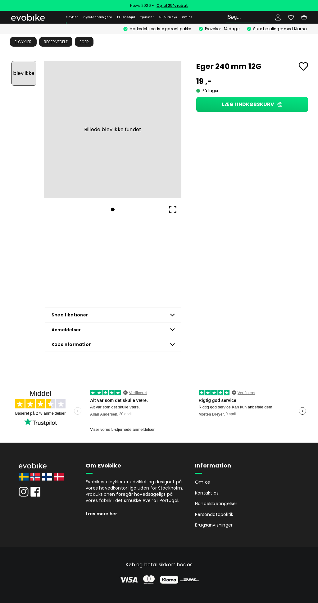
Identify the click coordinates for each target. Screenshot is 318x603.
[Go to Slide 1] (23, 73)
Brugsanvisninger (214, 525)
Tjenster (147, 17)
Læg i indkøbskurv (252, 104)
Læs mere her (101, 514)
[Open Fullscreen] (172, 209)
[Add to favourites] (303, 66)
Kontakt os (207, 493)
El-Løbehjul (126, 17)
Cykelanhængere (97, 17)
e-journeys (168, 17)
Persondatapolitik (214, 514)
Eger (84, 41)
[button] (112, 129)
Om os (187, 17)
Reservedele (56, 41)
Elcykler (72, 17)
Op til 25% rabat (172, 5)
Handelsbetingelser (216, 503)
